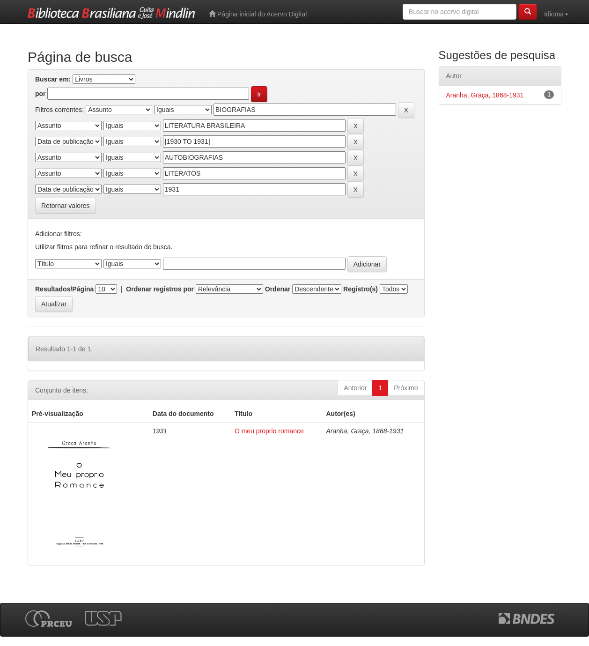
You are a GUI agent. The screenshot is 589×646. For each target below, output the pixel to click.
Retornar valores (65, 205)
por (40, 93)
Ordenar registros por (160, 289)
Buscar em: (53, 79)
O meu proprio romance (269, 431)
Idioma (556, 14)
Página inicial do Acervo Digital (258, 14)
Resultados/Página (64, 289)
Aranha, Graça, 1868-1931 (485, 95)
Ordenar (277, 289)
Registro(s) (360, 289)
